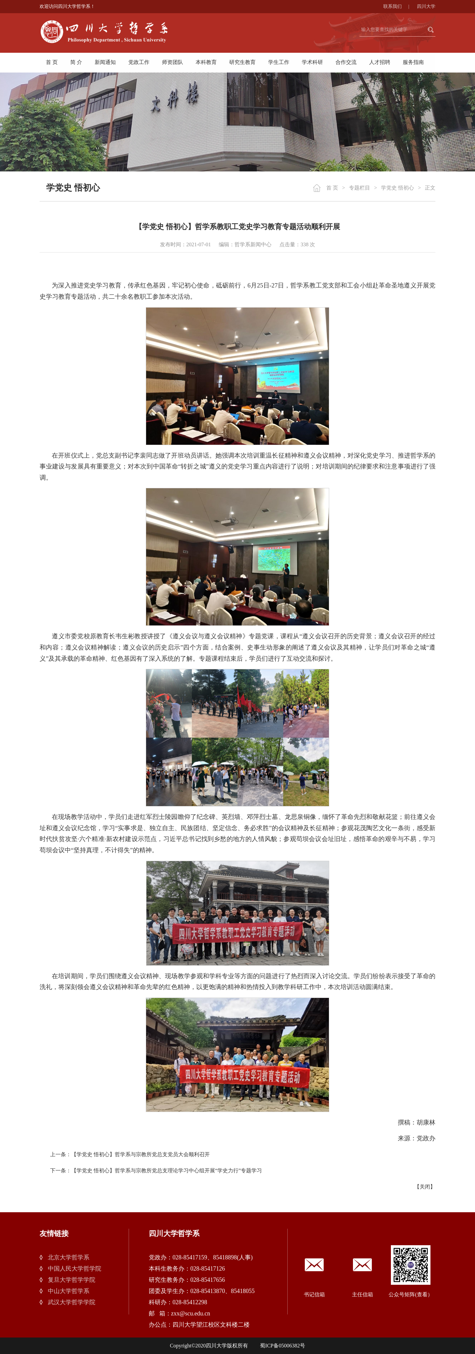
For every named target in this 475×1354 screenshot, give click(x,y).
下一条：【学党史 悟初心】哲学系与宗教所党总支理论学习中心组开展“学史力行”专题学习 (156, 1170)
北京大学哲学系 (68, 1257)
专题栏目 (359, 188)
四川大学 (426, 6)
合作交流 (346, 62)
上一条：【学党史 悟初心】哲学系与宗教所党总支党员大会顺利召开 (130, 1154)
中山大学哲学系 (68, 1291)
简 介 (76, 62)
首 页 (52, 62)
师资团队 (172, 62)
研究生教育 (242, 62)
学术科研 (312, 62)
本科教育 (206, 62)
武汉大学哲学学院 (71, 1302)
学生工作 (278, 62)
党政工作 (138, 62)
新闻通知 (105, 62)
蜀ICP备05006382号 (282, 1345)
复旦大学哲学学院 (71, 1280)
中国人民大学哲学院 (74, 1268)
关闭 (425, 1186)
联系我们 (399, 6)
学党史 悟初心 (397, 188)
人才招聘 (379, 62)
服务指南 (413, 62)
